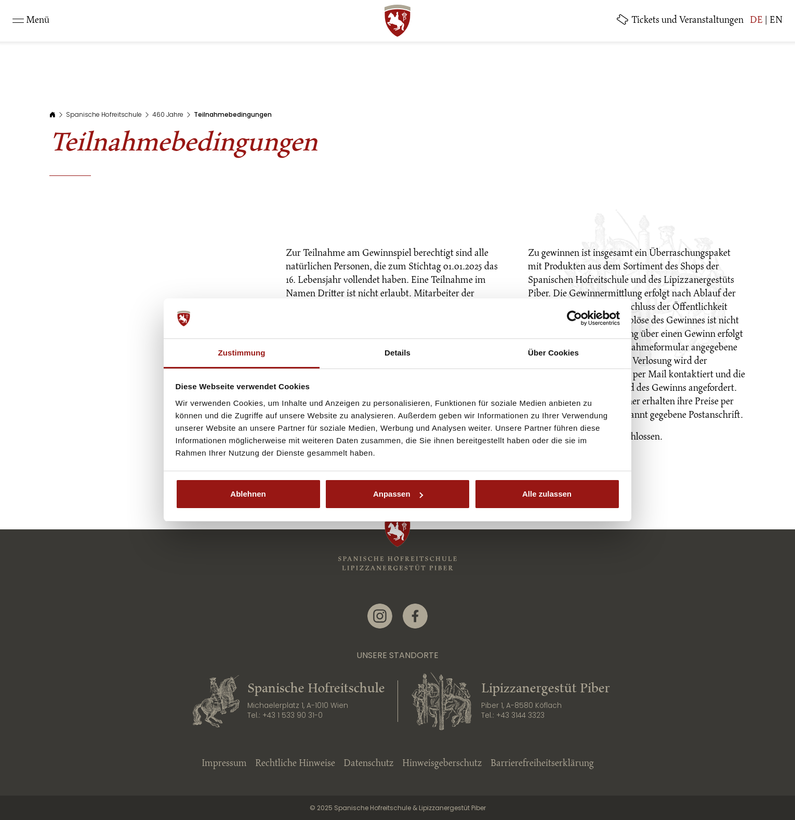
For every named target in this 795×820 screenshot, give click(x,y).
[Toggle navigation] (30, 21)
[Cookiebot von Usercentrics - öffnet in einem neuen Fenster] (574, 318)
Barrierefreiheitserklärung (542, 764)
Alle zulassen (547, 493)
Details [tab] (397, 352)
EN (776, 21)
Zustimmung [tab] (242, 352)
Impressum (224, 764)
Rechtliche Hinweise (295, 764)
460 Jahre (167, 114)
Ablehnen (248, 493)
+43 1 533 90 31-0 (292, 715)
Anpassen (398, 493)
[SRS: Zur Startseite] (397, 20)
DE (756, 21)
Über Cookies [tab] (553, 352)
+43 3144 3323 (520, 715)
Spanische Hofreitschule (104, 114)
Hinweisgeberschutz (442, 764)
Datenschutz (368, 764)
